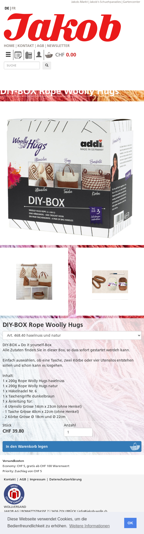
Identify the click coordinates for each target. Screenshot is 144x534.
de (7, 8)
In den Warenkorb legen (27, 446)
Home (9, 45)
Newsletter (58, 45)
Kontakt (25, 45)
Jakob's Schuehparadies (105, 2)
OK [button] (130, 523)
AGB (40, 45)
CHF (60, 55)
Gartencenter (131, 2)
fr (14, 8)
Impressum (38, 479)
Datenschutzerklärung (65, 479)
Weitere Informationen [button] (89, 526)
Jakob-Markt (79, 2)
